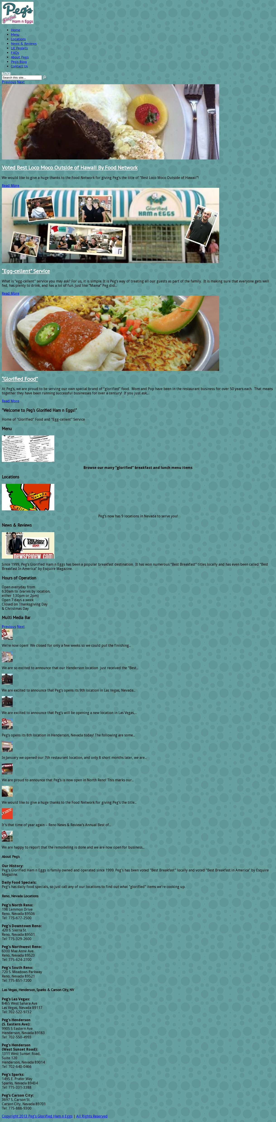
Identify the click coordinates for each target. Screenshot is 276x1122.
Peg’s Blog (19, 61)
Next (21, 82)
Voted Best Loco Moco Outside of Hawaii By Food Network (70, 167)
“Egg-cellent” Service (26, 271)
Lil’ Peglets (19, 48)
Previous (9, 82)
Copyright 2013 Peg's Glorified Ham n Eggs (37, 1116)
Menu (15, 34)
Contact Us (19, 66)
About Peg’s (20, 57)
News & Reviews (24, 43)
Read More (10, 185)
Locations (18, 39)
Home (15, 30)
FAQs (15, 52)
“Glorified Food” (20, 378)
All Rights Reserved (92, 1116)
